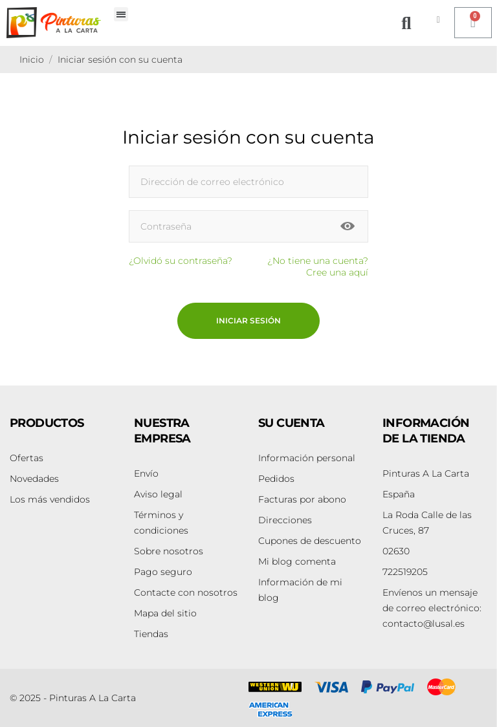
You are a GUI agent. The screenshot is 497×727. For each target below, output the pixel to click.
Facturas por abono (302, 499)
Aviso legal (158, 494)
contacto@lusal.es (431, 608)
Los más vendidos (50, 499)
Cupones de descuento (309, 541)
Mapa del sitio (165, 613)
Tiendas (151, 634)
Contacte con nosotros (185, 592)
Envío (146, 473)
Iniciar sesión (248, 320)
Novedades (34, 478)
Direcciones (285, 520)
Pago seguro (163, 572)
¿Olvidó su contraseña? (180, 260)
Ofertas (26, 458)
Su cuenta (291, 423)
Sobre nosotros (168, 551)
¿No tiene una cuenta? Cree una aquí (317, 266)
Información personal (306, 458)
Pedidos (276, 478)
